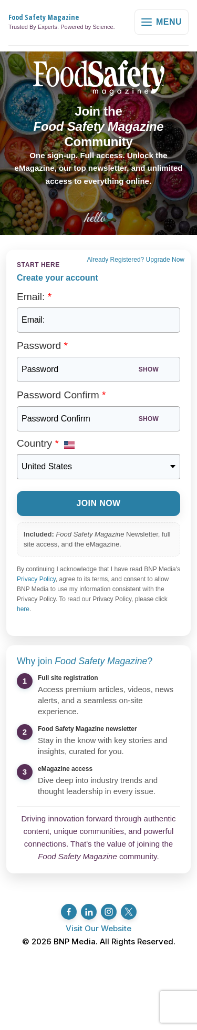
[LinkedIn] (89, 912)
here (23, 609)
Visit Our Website (98, 928)
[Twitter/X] (129, 912)
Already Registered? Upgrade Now (135, 259)
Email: (34, 296)
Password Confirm (61, 394)
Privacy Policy (36, 579)
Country (38, 443)
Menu (161, 21)
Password (42, 345)
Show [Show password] (149, 369)
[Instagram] (109, 912)
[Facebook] (69, 912)
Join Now (98, 503)
